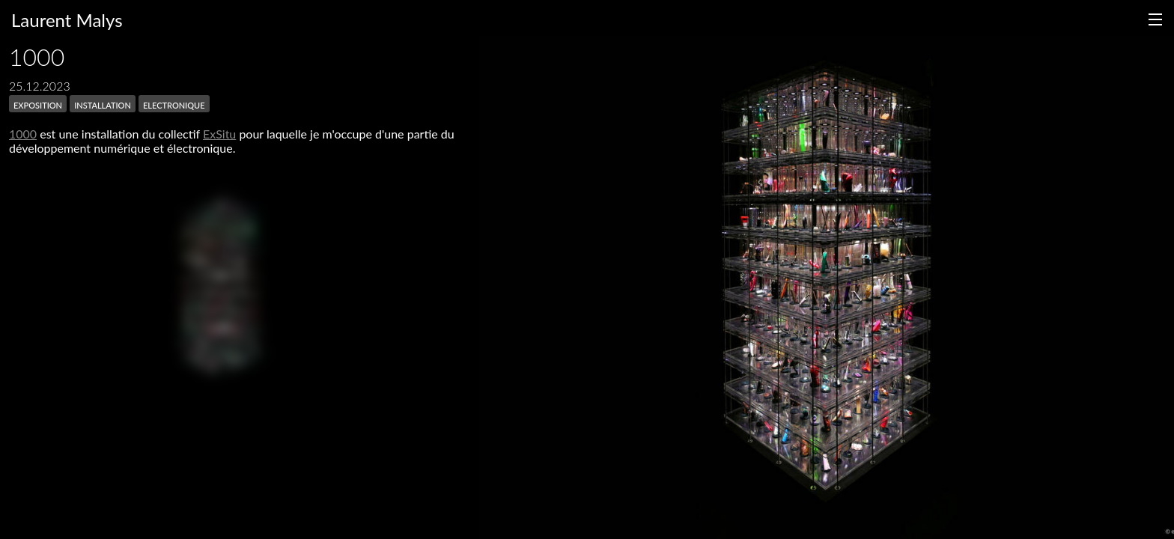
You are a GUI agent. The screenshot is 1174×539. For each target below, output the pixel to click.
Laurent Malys (67, 20)
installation (102, 104)
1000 (23, 134)
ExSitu (219, 134)
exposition (37, 104)
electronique (174, 104)
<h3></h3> (218, 285)
